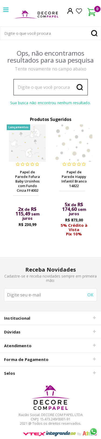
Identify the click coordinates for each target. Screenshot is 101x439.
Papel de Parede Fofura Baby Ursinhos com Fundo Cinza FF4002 (27, 181)
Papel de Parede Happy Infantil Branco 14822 (74, 179)
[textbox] (50, 33)
